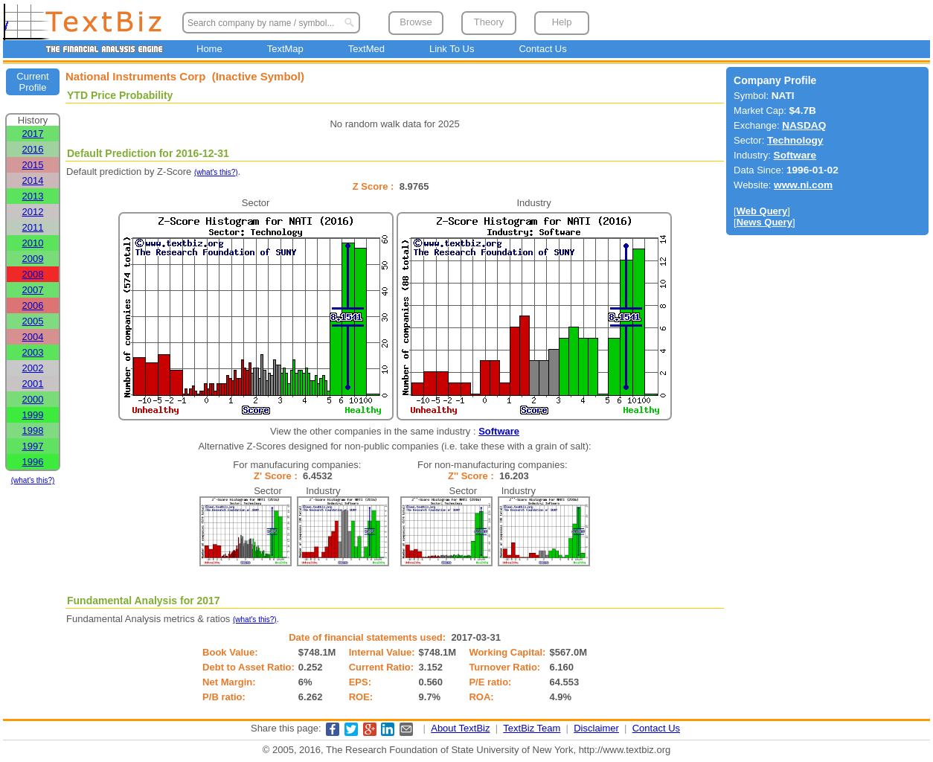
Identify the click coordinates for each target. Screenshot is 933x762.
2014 (33, 180)
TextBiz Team (531, 728)
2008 (33, 274)
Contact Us (542, 48)
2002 (33, 368)
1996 (33, 461)
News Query (764, 222)
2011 (33, 227)
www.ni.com (803, 184)
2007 (33, 289)
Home (209, 48)
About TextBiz (460, 728)
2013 (33, 196)
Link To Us (451, 48)
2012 (33, 211)
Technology (795, 140)
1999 (33, 414)
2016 (33, 149)
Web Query (762, 211)
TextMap (285, 48)
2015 (33, 164)
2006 (33, 305)
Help (562, 22)
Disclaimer (596, 728)
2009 (33, 258)
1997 (33, 446)
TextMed (366, 48)
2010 (33, 243)
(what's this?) (33, 480)
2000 (33, 399)
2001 (33, 383)
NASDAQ (804, 125)
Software (498, 431)
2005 (33, 321)
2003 (33, 352)
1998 (33, 430)
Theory (489, 22)
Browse (416, 22)
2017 (33, 133)
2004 (33, 336)
